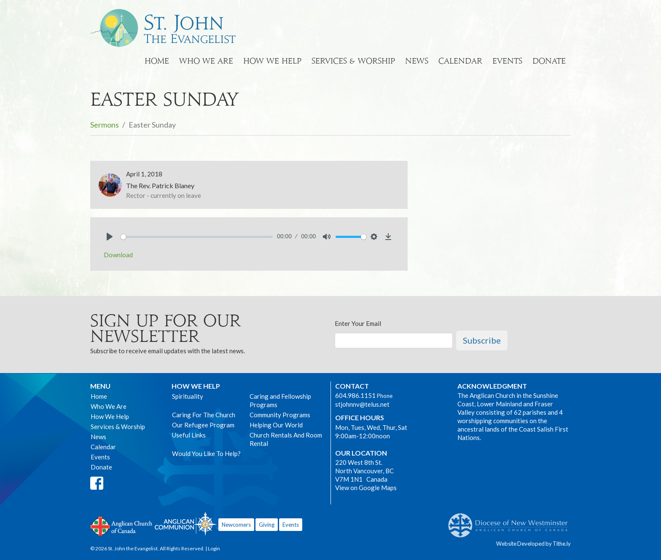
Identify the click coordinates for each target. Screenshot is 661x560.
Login (214, 548)
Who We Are (206, 61)
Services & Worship (353, 61)
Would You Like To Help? (206, 453)
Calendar (460, 61)
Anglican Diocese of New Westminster (511, 521)
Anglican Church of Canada (121, 525)
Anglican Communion (185, 524)
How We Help (272, 61)
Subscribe (482, 340)
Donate (549, 61)
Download (118, 255)
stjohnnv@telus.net (362, 404)
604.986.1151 (355, 395)
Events (507, 61)
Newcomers (236, 524)
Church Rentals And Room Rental (286, 439)
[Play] (109, 236)
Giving (266, 524)
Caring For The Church (203, 415)
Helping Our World (276, 425)
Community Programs (280, 415)
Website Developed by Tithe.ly (533, 543)
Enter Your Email (358, 323)
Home (157, 61)
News (416, 61)
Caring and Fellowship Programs (280, 400)
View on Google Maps (366, 487)
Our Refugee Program (203, 425)
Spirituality (187, 396)
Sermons (104, 124)
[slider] (197, 237)
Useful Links (189, 435)
